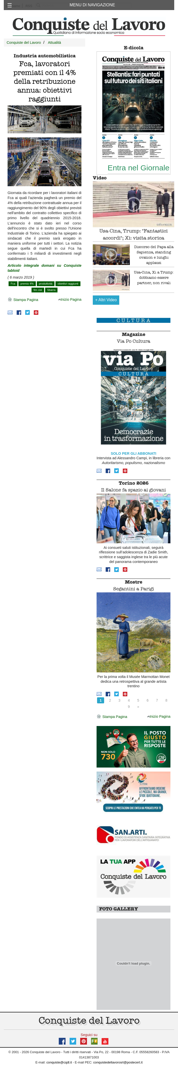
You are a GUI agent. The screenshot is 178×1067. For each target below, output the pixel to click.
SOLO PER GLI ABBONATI (133, 453)
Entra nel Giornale (138, 167)
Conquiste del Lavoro (24, 43)
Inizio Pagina (69, 299)
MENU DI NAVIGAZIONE (92, 5)
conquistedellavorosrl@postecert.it (118, 1062)
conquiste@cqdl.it (59, 1062)
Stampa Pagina (23, 300)
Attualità (54, 43)
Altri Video (106, 300)
